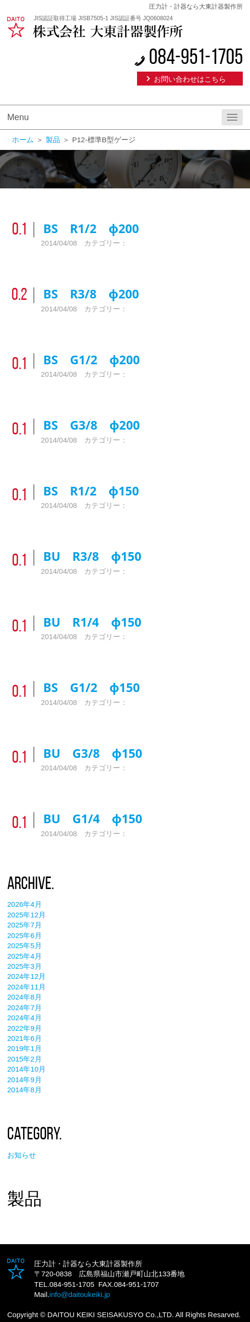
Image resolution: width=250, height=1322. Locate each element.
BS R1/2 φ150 (91, 490)
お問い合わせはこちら (190, 79)
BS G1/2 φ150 (91, 687)
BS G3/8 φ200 (91, 425)
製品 (53, 140)
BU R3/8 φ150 (92, 556)
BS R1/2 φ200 (91, 228)
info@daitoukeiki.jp (80, 1294)
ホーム (23, 140)
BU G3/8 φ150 (92, 753)
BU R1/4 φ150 (92, 622)
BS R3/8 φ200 (91, 293)
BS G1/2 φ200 (91, 359)
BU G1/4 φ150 (92, 818)
